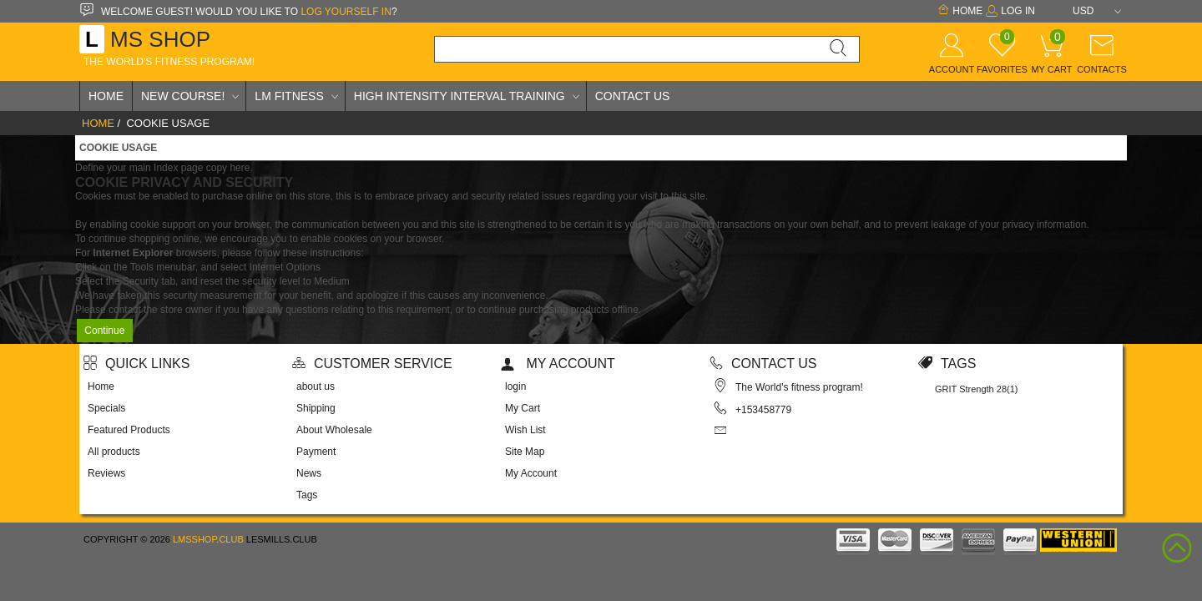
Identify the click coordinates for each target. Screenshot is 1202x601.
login (515, 386)
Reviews (106, 473)
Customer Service (372, 363)
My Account (531, 473)
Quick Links (136, 363)
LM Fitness (289, 96)
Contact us (763, 363)
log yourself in (345, 12)
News (308, 473)
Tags (306, 495)
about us (315, 386)
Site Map (524, 451)
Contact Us (632, 96)
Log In (1010, 11)
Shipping (316, 408)
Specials (106, 408)
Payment (316, 451)
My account (558, 363)
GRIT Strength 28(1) (976, 389)
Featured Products (129, 430)
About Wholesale (334, 430)
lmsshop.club (208, 539)
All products (114, 451)
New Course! (183, 96)
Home (959, 11)
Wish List (525, 430)
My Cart (522, 408)
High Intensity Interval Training (459, 96)
